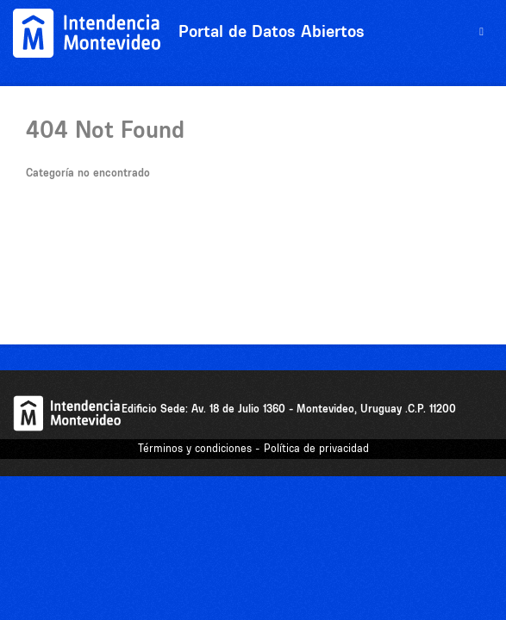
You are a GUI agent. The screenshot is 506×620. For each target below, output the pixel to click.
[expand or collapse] (481, 32)
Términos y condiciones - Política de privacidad (253, 448)
